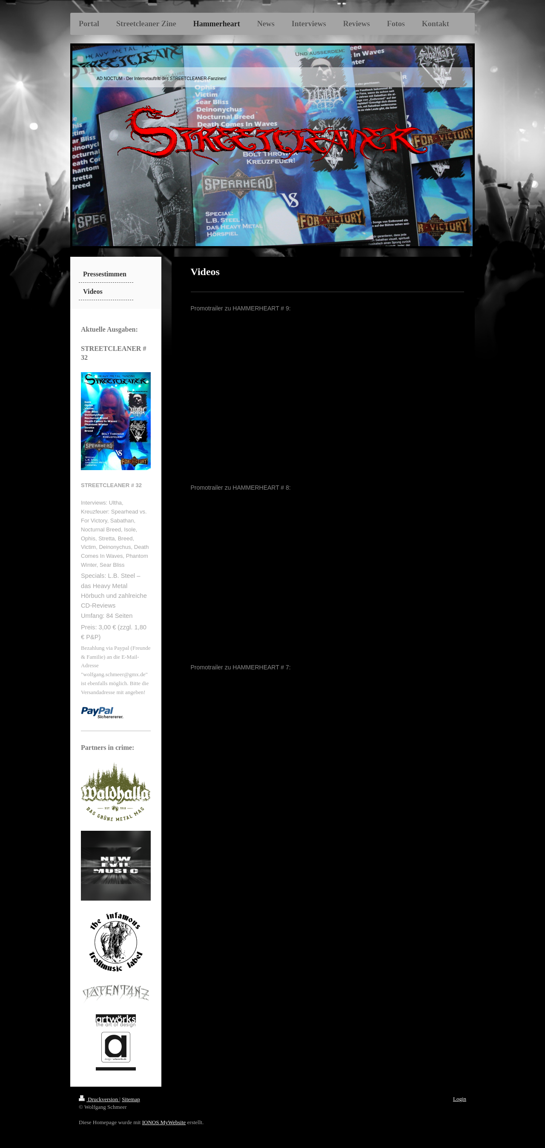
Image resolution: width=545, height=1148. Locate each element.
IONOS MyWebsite (164, 1122)
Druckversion (99, 1099)
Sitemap (131, 1099)
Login (459, 1099)
